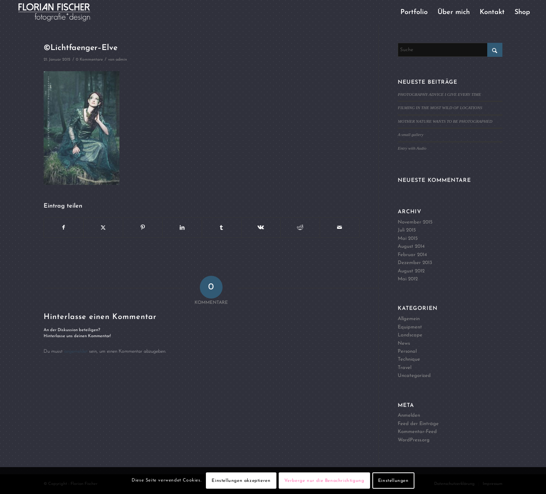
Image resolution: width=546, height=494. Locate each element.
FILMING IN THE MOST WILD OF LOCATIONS (440, 107)
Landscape (410, 335)
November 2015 (415, 222)
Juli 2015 (407, 230)
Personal (407, 351)
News (404, 343)
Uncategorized (414, 375)
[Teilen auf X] (103, 228)
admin (121, 60)
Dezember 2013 (415, 262)
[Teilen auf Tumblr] (221, 228)
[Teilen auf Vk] (261, 228)
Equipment (410, 327)
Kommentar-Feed (417, 431)
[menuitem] (414, 12)
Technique (409, 359)
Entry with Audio (412, 148)
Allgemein (409, 318)
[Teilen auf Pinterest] (142, 228)
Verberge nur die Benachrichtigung (324, 480)
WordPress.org (414, 440)
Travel (404, 367)
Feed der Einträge (418, 423)
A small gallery (410, 134)
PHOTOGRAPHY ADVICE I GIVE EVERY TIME (439, 94)
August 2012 (411, 271)
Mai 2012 (408, 279)
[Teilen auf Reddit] (300, 228)
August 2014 (411, 246)
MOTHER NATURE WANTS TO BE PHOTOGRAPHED (445, 121)
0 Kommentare (89, 60)
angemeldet (76, 351)
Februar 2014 (412, 254)
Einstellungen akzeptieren (241, 480)
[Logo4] (60, 12)
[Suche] (450, 50)
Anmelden (409, 415)
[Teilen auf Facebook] (63, 228)
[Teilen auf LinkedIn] (182, 228)
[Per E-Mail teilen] (339, 228)
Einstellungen (393, 480)
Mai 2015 (408, 238)
